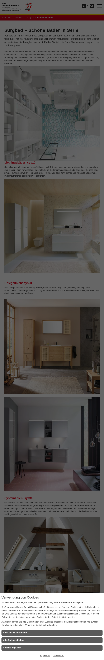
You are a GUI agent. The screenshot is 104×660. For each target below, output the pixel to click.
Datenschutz (58, 655)
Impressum (45, 655)
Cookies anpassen (12, 648)
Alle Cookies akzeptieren (15, 632)
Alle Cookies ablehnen (14, 640)
